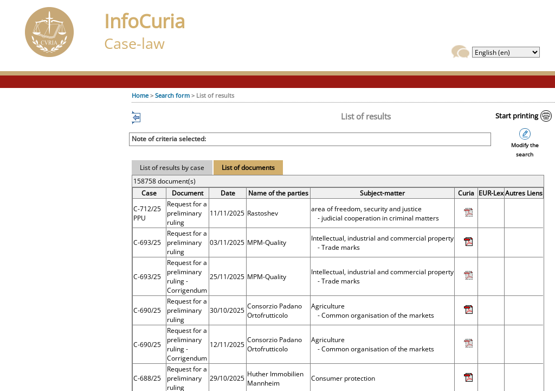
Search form (172, 95)
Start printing (516, 116)
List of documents (248, 167)
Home (140, 95)
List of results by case (172, 167)
